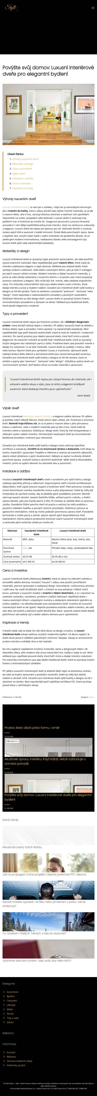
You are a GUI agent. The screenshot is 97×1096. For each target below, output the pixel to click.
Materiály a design (22, 164)
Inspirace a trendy (22, 188)
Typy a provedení (22, 168)
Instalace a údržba (22, 178)
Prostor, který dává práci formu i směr (32, 728)
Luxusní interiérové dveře (16, 207)
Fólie (25, 547)
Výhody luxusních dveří (25, 159)
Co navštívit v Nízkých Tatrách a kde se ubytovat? (34, 933)
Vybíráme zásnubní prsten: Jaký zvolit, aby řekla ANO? (37, 960)
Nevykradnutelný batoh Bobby (22, 847)
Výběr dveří (18, 173)
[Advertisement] (48, 32)
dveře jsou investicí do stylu (37, 416)
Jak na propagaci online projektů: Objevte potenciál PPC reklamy (44, 874)
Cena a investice (21, 183)
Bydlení (91, 697)
